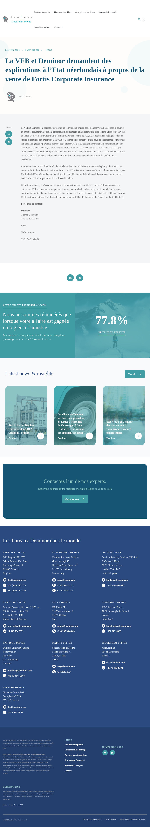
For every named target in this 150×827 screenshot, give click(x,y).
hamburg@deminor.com (20, 670)
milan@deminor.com (67, 626)
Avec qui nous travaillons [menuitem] (76, 755)
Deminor (25, 97)
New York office (14, 602)
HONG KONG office (114, 602)
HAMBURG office (14, 643)
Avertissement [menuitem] (124, 819)
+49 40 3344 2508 (16, 675)
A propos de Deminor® (107, 12)
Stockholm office (114, 643)
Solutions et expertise (42, 12)
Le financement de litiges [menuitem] (75, 750)
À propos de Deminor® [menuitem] (75, 760)
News (49, 50)
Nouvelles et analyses (42, 27)
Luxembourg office (65, 552)
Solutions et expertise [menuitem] (74, 745)
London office (112, 552)
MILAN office (61, 602)
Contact (57, 27)
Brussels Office (14, 552)
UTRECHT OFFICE (13, 687)
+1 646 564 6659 (15, 631)
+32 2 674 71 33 (15, 712)
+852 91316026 (113, 631)
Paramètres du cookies (138, 819)
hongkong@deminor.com (118, 626)
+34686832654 (64, 672)
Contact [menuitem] (68, 771)
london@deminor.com (117, 580)
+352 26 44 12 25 (65, 585)
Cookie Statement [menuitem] (110, 819)
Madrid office (62, 643)
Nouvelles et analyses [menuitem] (74, 765)
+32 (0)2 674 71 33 (17, 585)
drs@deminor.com (17, 580)
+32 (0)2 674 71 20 (17, 590)
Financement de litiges (62, 12)
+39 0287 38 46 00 (66, 631)
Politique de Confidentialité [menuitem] (92, 819)
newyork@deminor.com (19, 626)
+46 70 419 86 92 (114, 668)
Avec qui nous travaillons (85, 12)
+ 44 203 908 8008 (115, 585)
